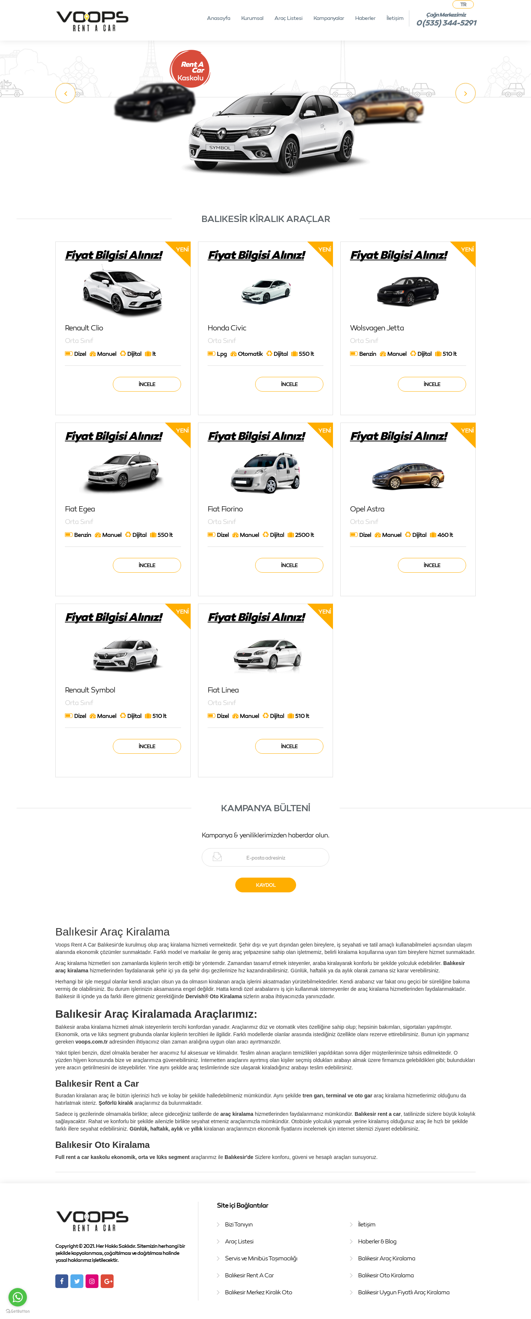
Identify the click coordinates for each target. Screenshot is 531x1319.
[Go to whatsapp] (17, 1297)
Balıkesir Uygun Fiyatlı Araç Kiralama (404, 1292)
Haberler (365, 17)
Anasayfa (218, 17)
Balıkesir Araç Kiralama (386, 1258)
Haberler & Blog (377, 1241)
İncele (147, 384)
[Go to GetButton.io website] (18, 1311)
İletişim (394, 17)
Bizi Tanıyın (239, 1224)
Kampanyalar (328, 17)
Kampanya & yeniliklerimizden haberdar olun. (265, 835)
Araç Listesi (288, 17)
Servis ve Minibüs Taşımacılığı (261, 1258)
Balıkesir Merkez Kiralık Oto (258, 1292)
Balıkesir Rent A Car (249, 1275)
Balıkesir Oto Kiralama (386, 1275)
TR (463, 4)
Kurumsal (252, 17)
